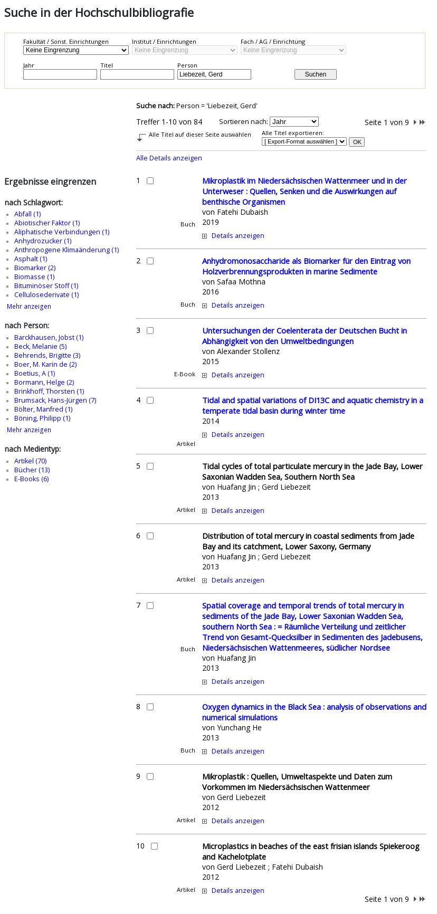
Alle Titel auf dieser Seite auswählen (200, 134)
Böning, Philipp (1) (42, 418)
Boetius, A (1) (34, 373)
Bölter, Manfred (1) (43, 409)
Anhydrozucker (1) (42, 240)
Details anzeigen (238, 235)
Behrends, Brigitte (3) (47, 355)
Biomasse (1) (34, 276)
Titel (106, 65)
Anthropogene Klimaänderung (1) (66, 249)
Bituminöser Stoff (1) (46, 285)
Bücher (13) (32, 469)
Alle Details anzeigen (169, 158)
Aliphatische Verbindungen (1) (61, 231)
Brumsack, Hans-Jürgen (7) (55, 400)
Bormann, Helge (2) (44, 382)
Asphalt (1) (30, 258)
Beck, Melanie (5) (40, 346)
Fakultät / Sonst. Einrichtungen (66, 41)
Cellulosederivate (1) (46, 294)
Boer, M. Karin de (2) (45, 364)
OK (357, 142)
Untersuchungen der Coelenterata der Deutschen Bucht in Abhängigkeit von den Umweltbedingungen (304, 335)
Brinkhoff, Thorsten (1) (49, 391)
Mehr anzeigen (29, 306)
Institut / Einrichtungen (164, 41)
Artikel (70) (30, 460)
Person (187, 65)
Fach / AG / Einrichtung (273, 41)
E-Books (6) (31, 478)
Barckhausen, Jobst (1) (48, 337)
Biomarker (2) (34, 267)
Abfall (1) (27, 214)
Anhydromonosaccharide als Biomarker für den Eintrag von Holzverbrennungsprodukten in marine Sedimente (306, 266)
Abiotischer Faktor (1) (47, 222)
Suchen (316, 74)
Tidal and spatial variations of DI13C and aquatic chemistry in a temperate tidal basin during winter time (312, 405)
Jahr (28, 65)
